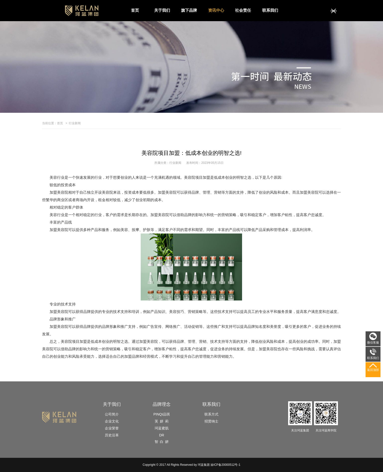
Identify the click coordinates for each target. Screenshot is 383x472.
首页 (135, 10)
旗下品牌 (189, 10)
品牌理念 (162, 404)
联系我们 (270, 10)
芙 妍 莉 (162, 421)
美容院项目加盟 (74, 341)
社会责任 (243, 10)
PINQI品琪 (161, 414)
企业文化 (112, 421)
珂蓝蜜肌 (162, 428)
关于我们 (162, 10)
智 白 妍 (162, 442)
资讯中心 (216, 10)
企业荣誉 (112, 428)
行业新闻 (75, 123)
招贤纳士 (211, 421)
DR (161, 435)
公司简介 (112, 414)
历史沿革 (112, 435)
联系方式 (211, 414)
